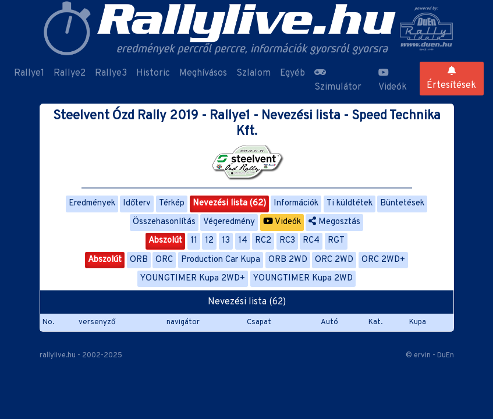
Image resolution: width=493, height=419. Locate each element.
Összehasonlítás (164, 222)
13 (226, 240)
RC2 (263, 240)
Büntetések (402, 203)
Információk (296, 203)
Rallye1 (29, 73)
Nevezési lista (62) (229, 203)
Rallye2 (70, 73)
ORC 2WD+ (383, 259)
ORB (139, 259)
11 (193, 240)
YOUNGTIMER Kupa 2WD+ (192, 278)
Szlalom (253, 73)
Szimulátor (337, 80)
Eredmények (92, 203)
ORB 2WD (287, 259)
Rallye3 (111, 73)
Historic (153, 73)
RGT (336, 240)
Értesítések (451, 78)
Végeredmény (229, 222)
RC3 (287, 240)
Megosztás (334, 222)
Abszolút (165, 240)
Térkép (172, 203)
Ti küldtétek (350, 203)
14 (242, 240)
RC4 (311, 240)
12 (209, 240)
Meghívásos (203, 73)
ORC (164, 259)
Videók (392, 80)
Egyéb (292, 73)
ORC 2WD (334, 259)
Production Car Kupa (220, 259)
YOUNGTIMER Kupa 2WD (303, 278)
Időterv (137, 203)
